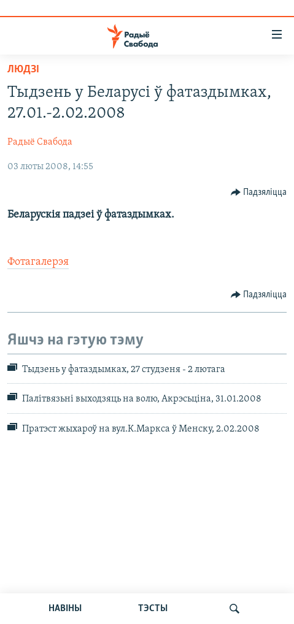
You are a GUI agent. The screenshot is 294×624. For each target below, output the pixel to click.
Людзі (23, 69)
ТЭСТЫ (153, 609)
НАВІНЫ (65, 609)
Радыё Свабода (39, 142)
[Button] (259, 192)
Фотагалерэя (38, 262)
